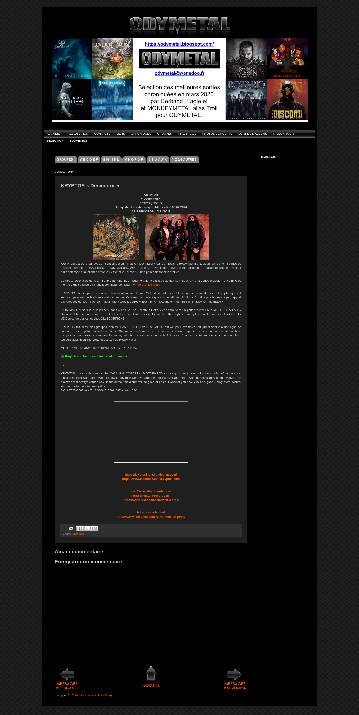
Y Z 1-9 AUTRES (184, 159)
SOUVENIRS (78, 140)
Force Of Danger (147, 284)
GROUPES (164, 133)
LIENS (120, 133)
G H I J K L (111, 159)
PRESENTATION (76, 133)
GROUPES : (66, 159)
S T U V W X (158, 159)
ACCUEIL (53, 133)
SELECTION (55, 140)
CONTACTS (102, 133)
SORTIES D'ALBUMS (252, 133)
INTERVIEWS (187, 133)
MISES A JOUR (283, 133)
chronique (78, 533)
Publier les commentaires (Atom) (92, 695)
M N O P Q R (134, 159)
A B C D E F (89, 159)
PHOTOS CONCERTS (217, 133)
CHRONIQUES (141, 133)
